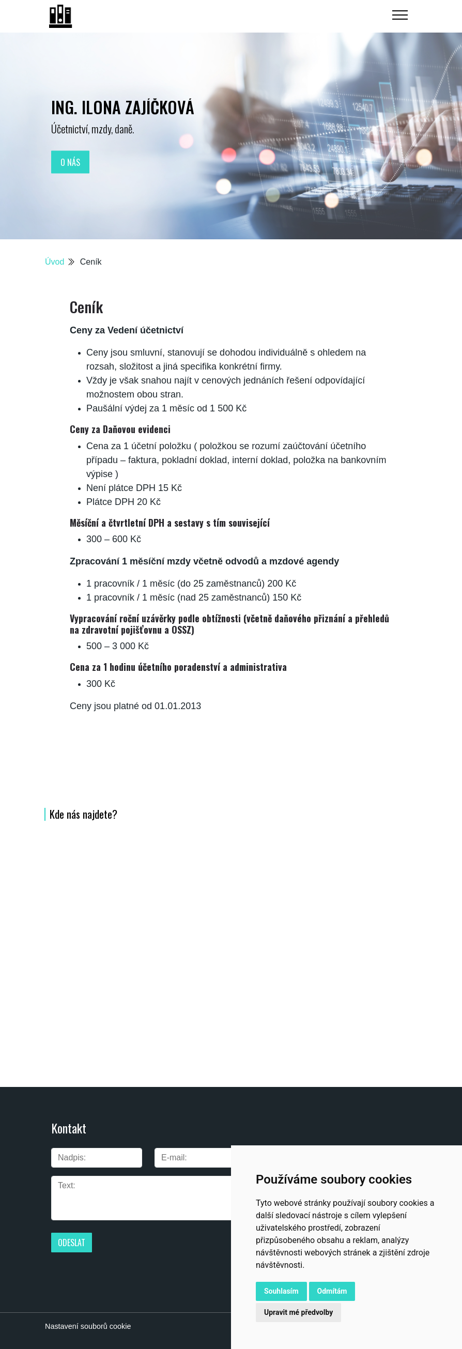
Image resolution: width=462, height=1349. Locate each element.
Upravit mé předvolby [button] (298, 1312)
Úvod (54, 261)
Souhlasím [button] (281, 1291)
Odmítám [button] (332, 1291)
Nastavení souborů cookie (88, 1326)
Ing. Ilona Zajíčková (122, 107)
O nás (70, 162)
